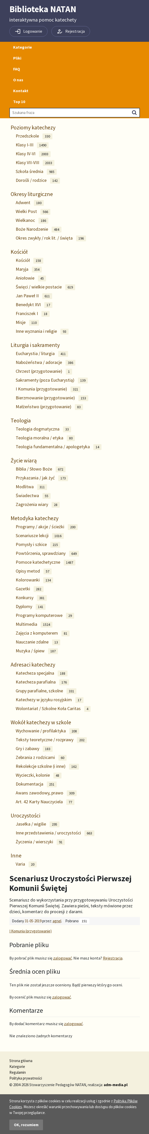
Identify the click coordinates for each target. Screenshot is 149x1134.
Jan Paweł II (34, 296)
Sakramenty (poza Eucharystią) (52, 380)
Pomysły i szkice (38, 544)
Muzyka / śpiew (37, 651)
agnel (57, 920)
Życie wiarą (24, 460)
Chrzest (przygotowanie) (44, 371)
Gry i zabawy (34, 749)
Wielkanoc (32, 220)
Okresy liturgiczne (32, 194)
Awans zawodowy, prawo (46, 793)
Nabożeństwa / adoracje (45, 362)
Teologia (21, 420)
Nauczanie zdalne (38, 642)
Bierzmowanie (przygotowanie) (52, 398)
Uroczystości (25, 815)
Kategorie (22, 47)
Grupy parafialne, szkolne (46, 691)
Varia (26, 864)
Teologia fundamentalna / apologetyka (58, 447)
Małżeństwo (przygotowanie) (49, 407)
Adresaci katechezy (33, 664)
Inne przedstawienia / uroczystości (55, 833)
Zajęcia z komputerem (43, 633)
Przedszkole (34, 136)
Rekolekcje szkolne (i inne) (47, 766)
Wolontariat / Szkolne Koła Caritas (53, 709)
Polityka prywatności (25, 1078)
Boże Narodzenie (38, 229)
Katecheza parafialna (42, 682)
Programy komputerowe (45, 615)
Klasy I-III (32, 145)
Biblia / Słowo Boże (41, 469)
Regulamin (17, 1072)
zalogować (62, 958)
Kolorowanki (34, 580)
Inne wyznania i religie (42, 331)
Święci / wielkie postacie (45, 287)
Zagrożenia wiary (38, 504)
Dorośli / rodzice (38, 180)
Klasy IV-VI (33, 154)
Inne (16, 855)
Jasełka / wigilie (37, 824)
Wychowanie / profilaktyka (47, 731)
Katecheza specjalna (42, 673)
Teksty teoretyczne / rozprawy (51, 740)
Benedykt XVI (34, 305)
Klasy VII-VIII (35, 163)
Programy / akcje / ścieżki (47, 527)
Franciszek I (33, 313)
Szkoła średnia (36, 171)
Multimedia (34, 624)
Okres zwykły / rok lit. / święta (51, 238)
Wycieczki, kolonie (38, 775)
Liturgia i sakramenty (35, 344)
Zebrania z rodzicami (41, 757)
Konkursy (31, 598)
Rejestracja (112, 958)
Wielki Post (33, 211)
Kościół (19, 251)
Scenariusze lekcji (40, 536)
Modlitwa (31, 487)
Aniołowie (31, 278)
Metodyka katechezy (34, 518)
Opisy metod (34, 571)
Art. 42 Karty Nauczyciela (45, 802)
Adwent (30, 203)
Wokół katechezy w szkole (41, 722)
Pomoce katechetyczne (45, 562)
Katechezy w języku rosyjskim (49, 700)
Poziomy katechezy (33, 127)
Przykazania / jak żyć (42, 478)
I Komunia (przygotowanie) (48, 389)
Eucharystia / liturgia (42, 353)
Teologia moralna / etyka (45, 438)
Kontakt (20, 90)
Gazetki (30, 589)
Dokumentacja (36, 784)
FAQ (16, 68)
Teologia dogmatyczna (43, 429)
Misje (27, 322)
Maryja (29, 269)
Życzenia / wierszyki (40, 842)
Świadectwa (33, 496)
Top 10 (19, 101)
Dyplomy (31, 606)
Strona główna (20, 1060)
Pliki (17, 58)
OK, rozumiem (26, 1124)
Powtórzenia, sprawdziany (47, 553)
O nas (18, 79)
